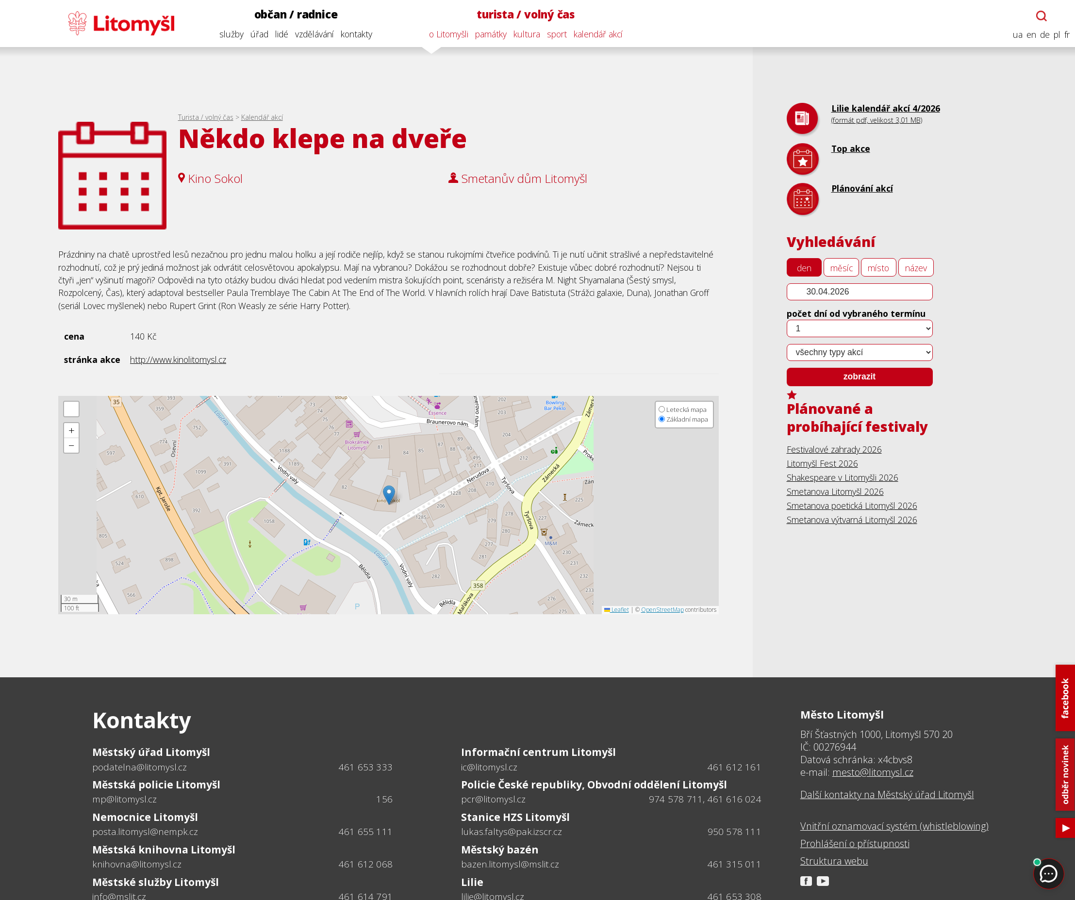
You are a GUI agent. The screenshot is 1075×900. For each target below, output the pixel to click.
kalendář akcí (595, 34)
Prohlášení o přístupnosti (855, 843)
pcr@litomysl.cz (493, 799)
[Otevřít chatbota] (1039, 16)
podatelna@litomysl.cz (139, 767)
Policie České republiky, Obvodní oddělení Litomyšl (594, 784)
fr (1064, 34)
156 (384, 799)
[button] (389, 495)
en (1029, 34)
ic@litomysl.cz (489, 767)
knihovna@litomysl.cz (137, 864)
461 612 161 (734, 767)
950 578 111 (734, 831)
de (1042, 34)
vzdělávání (312, 34)
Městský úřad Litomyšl (151, 752)
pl (1054, 34)
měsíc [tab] (841, 268)
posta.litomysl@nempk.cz (145, 831)
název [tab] (916, 268)
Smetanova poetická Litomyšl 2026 (852, 505)
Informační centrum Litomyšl (538, 752)
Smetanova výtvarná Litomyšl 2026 (852, 519)
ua (1015, 34)
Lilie (472, 882)
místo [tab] (878, 268)
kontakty (354, 34)
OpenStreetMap (662, 609)
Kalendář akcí (262, 117)
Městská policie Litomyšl (156, 784)
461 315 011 (734, 864)
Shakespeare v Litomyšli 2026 (842, 477)
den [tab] (804, 268)
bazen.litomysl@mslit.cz (510, 864)
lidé (279, 34)
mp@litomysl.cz (124, 799)
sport (554, 34)
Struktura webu (834, 861)
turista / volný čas (524, 14)
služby (229, 34)
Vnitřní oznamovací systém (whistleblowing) (894, 826)
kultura (524, 34)
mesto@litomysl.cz (872, 772)
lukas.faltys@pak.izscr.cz (511, 831)
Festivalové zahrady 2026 (834, 449)
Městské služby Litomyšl (155, 882)
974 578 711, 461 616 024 (705, 799)
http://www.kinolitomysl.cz (178, 359)
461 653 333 (366, 767)
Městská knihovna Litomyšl (163, 849)
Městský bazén (500, 849)
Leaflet (616, 609)
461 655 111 (366, 831)
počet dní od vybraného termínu (856, 313)
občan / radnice (293, 14)
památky (488, 34)
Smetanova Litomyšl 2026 (835, 491)
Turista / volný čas (205, 117)
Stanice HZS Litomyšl (515, 817)
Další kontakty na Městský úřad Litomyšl (887, 794)
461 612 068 (366, 864)
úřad (257, 34)
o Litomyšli (446, 34)
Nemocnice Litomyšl (145, 817)
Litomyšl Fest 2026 (822, 463)
